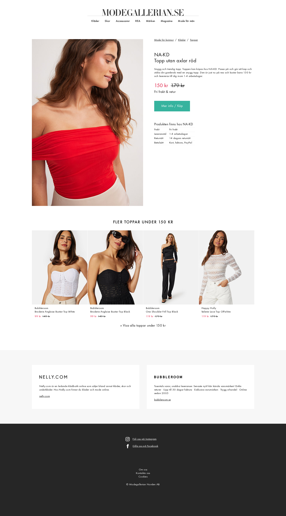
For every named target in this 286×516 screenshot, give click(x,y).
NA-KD (161, 55)
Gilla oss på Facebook (145, 446)
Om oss (143, 469)
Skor (107, 21)
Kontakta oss (143, 473)
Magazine (166, 21)
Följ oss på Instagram (144, 439)
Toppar (194, 40)
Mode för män (186, 21)
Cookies (143, 476)
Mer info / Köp (172, 106)
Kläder (95, 21)
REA (137, 21)
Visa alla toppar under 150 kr (144, 326)
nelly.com (44, 396)
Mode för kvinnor (164, 40)
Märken (150, 21)
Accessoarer (123, 21)
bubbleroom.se (162, 399)
